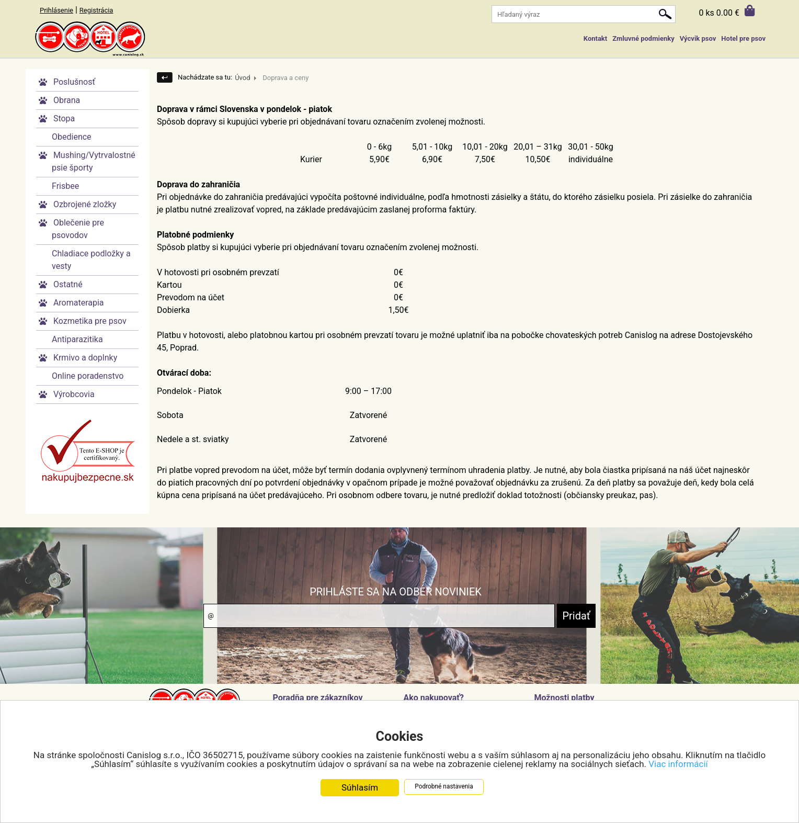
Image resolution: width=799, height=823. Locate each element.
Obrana (66, 100)
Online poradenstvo (87, 376)
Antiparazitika (77, 339)
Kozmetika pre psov (90, 321)
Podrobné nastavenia (444, 786)
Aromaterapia (78, 303)
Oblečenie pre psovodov (78, 229)
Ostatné (68, 284)
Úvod (242, 78)
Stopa (64, 118)
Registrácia (96, 10)
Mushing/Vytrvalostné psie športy (93, 161)
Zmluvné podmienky (643, 38)
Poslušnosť (74, 82)
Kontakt (595, 38)
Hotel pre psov (743, 38)
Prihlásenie (56, 10)
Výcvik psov (698, 38)
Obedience (72, 137)
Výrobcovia (74, 394)
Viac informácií (678, 764)
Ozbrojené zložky (84, 204)
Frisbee (65, 186)
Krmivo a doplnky (85, 358)
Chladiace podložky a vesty (91, 260)
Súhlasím (359, 787)
